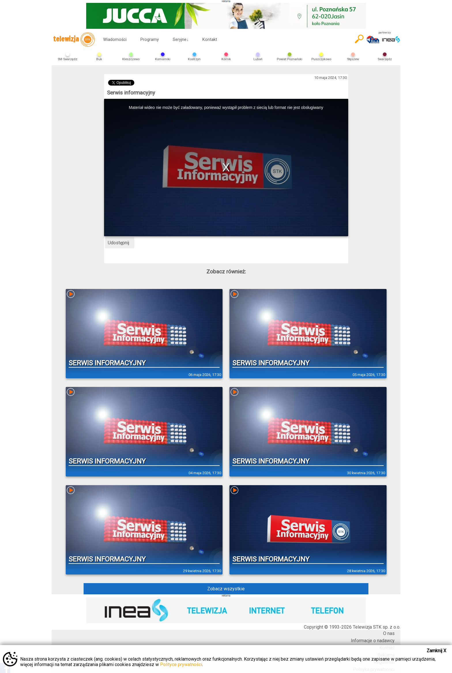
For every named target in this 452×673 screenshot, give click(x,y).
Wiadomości (115, 39)
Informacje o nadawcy (373, 640)
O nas (389, 633)
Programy (149, 39)
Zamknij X (436, 650)
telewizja (74, 39)
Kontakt (209, 39)
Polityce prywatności (181, 664)
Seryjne (181, 39)
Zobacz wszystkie (226, 588)
